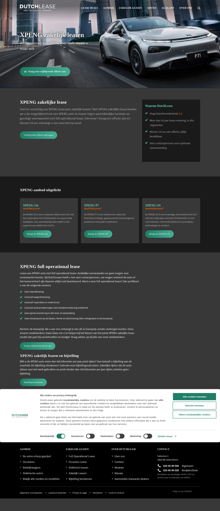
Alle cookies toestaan (194, 465)
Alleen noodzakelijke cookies (194, 483)
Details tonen (165, 505)
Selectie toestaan (194, 474)
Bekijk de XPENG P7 (98, 246)
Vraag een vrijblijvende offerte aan (47, 71)
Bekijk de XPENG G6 (37, 246)
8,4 (180, 126)
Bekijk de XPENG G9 (159, 246)
